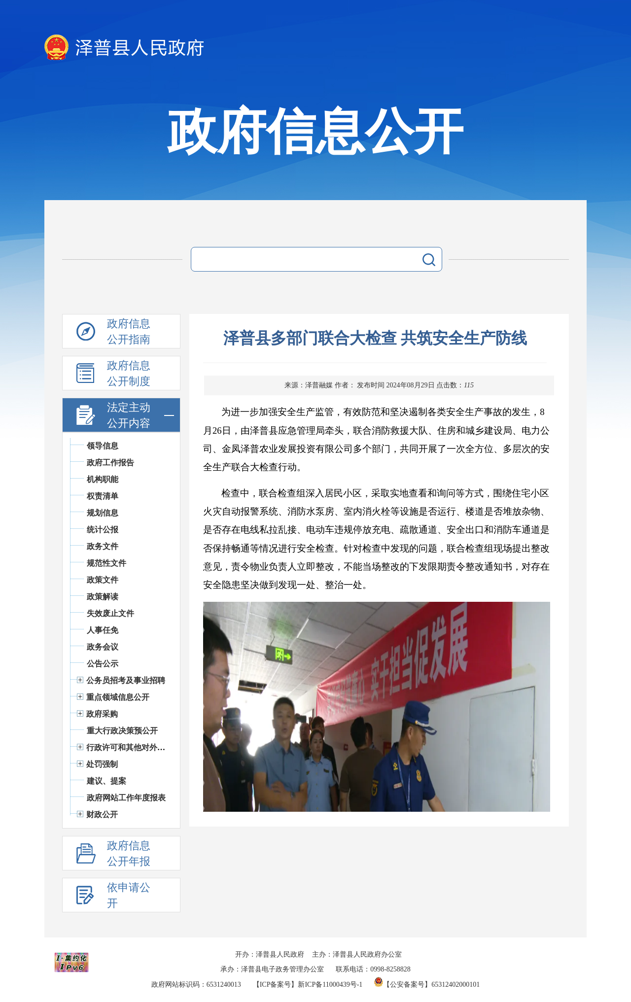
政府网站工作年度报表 (126, 798)
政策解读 (102, 596)
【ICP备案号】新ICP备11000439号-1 (308, 984)
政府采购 (102, 714)
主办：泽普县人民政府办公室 (357, 954)
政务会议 (102, 647)
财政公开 (102, 814)
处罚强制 (102, 764)
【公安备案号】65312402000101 (427, 984)
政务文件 (102, 546)
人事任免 (102, 630)
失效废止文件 (110, 613)
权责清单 (102, 496)
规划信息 (102, 513)
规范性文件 (106, 563)
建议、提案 (106, 781)
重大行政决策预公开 (122, 730)
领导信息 (102, 446)
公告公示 (102, 663)
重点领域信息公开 (117, 697)
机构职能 (102, 479)
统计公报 (102, 529)
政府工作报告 (110, 462)
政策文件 (102, 580)
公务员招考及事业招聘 (125, 680)
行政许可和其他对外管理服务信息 (145, 747)
